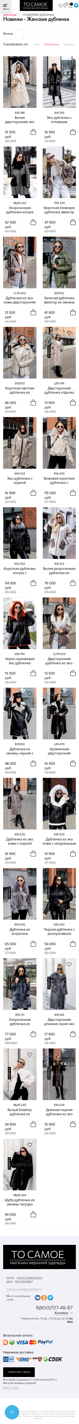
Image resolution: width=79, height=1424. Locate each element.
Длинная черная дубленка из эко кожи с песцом (59, 1112)
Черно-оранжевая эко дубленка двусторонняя (20, 661)
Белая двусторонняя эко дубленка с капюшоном (19, 120)
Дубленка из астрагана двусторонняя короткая (19, 931)
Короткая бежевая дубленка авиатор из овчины (59, 210)
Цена (36, 44)
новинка (9, 81)
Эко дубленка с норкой (19, 480)
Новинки (69, 44)
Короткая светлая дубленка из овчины (19, 390)
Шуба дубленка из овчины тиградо (20, 1202)
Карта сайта (11, 1387)
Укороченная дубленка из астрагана (20, 1022)
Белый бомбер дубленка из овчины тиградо (20, 1112)
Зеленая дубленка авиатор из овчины (59, 300)
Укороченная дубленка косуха (19, 210)
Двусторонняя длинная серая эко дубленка (59, 1022)
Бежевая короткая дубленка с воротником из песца (59, 480)
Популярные (51, 44)
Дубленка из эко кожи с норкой (19, 841)
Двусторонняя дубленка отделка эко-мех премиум (59, 390)
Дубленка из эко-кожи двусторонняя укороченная (20, 300)
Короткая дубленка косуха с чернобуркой (20, 571)
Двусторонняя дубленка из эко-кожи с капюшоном (59, 661)
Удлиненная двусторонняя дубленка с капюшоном (59, 751)
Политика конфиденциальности (24, 1289)
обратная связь (19, 1372)
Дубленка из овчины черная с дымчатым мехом (20, 751)
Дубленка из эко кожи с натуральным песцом (59, 841)
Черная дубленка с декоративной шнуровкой (59, 931)
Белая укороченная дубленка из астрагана (59, 571)
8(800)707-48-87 (54, 1308)
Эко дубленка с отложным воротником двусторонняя (59, 120)
